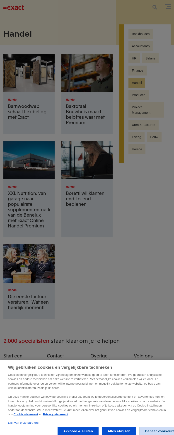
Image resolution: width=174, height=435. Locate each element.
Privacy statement (55, 416)
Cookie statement (26, 416)
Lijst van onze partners (23, 425)
